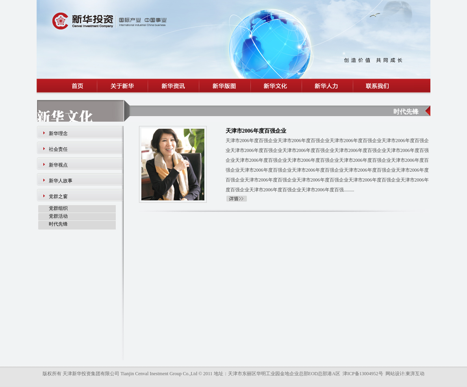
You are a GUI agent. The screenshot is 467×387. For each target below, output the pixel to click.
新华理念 (58, 133)
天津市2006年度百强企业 (256, 131)
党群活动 (58, 216)
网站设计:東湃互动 (404, 373)
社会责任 (58, 149)
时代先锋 (58, 224)
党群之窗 (58, 196)
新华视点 (58, 165)
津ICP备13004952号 (363, 373)
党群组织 (58, 208)
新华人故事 (60, 180)
